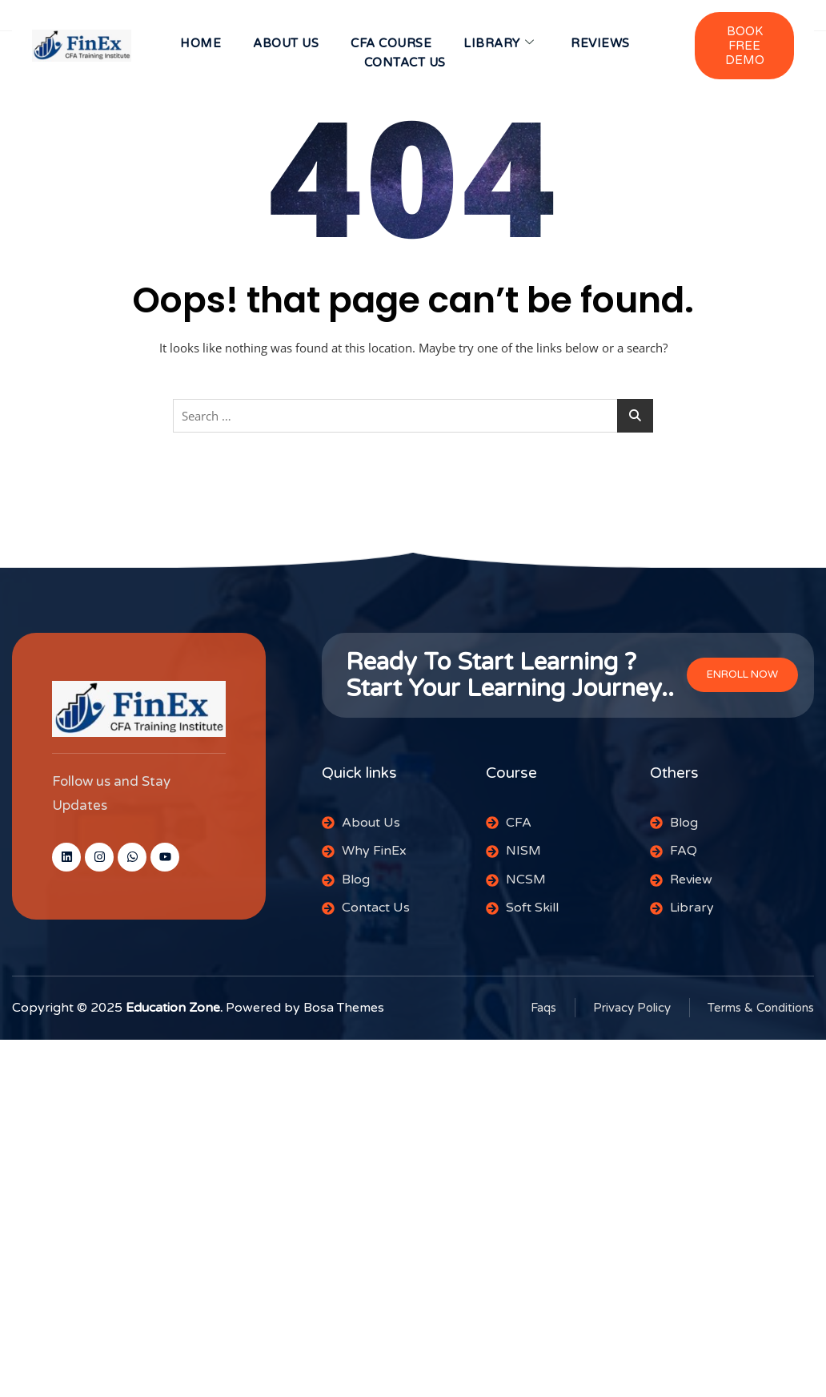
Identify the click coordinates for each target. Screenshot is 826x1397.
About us (286, 43)
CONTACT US (405, 62)
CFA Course (391, 43)
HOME (200, 43)
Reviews (600, 43)
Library (498, 43)
